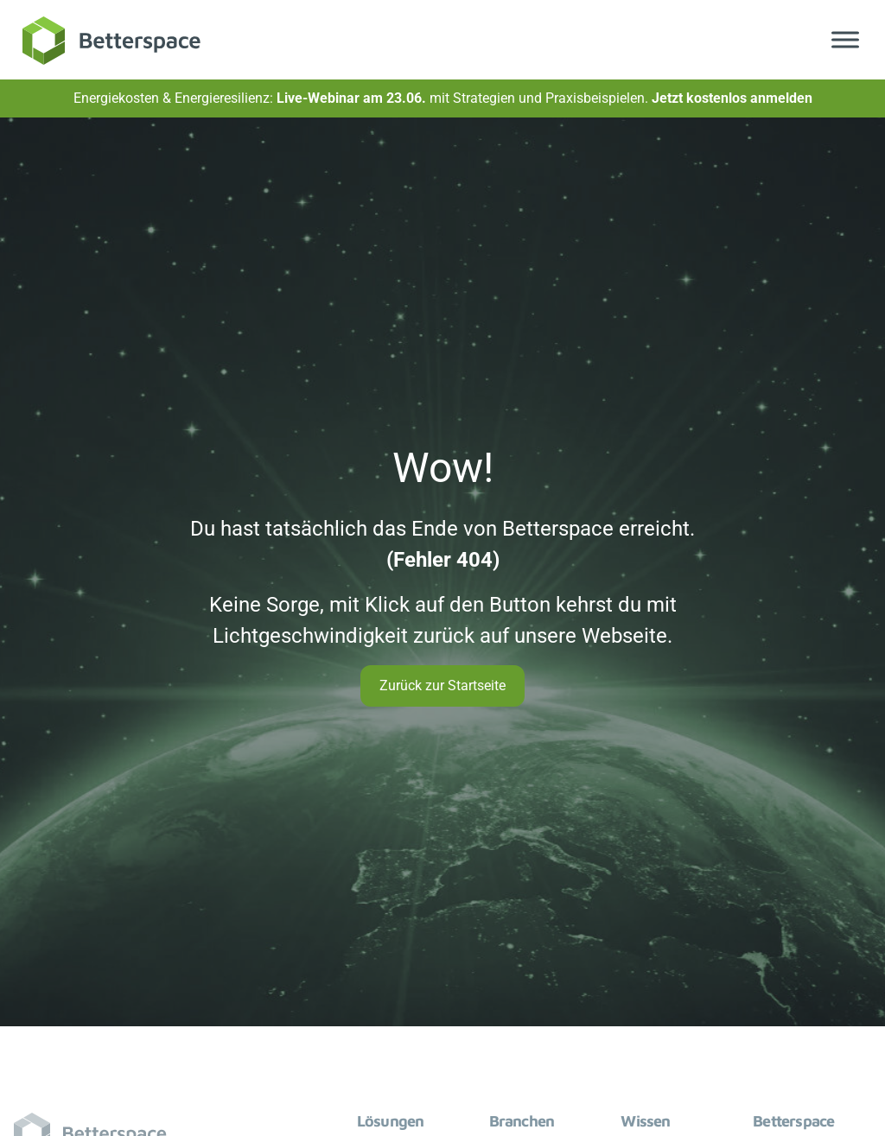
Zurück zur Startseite (442, 685)
